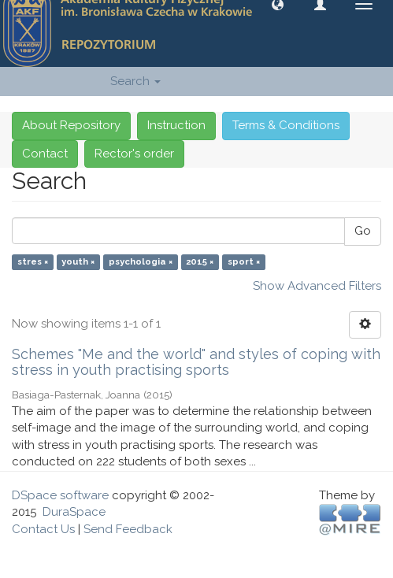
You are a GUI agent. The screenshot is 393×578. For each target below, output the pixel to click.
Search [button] (135, 81)
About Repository (71, 125)
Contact (45, 153)
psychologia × (140, 262)
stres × (32, 262)
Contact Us (43, 529)
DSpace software (60, 495)
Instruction (176, 125)
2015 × (199, 262)
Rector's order (134, 153)
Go (362, 231)
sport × (244, 262)
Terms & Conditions (285, 125)
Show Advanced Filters (317, 286)
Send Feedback (127, 529)
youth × (78, 262)
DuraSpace (74, 512)
